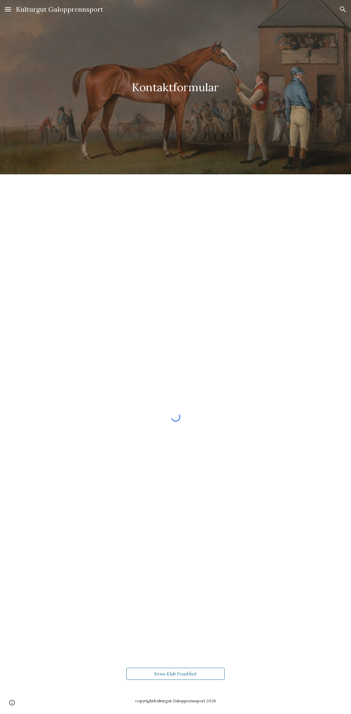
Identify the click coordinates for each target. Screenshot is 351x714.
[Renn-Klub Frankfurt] (175, 673)
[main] (175, 87)
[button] (8, 9)
